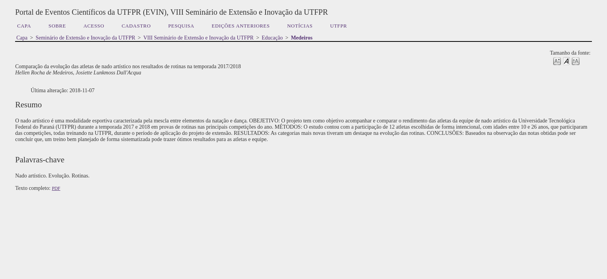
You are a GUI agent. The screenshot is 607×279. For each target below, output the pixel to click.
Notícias (300, 26)
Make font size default (566, 60)
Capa (24, 26)
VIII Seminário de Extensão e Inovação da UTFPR (198, 38)
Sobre (57, 26)
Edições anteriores (241, 26)
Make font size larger (576, 60)
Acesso (93, 26)
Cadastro (136, 26)
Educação (272, 38)
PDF (56, 188)
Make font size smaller (557, 60)
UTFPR (338, 26)
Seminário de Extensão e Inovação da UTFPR (85, 38)
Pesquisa (181, 26)
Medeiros (301, 38)
